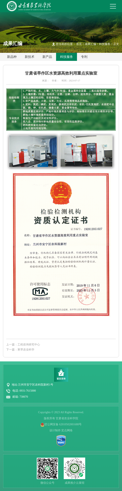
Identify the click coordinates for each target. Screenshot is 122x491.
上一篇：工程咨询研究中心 (23, 344)
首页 (79, 44)
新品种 (12, 56)
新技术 (29, 56)
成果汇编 (90, 44)
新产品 (47, 56)
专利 (84, 56)
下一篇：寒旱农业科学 (20, 349)
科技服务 (104, 44)
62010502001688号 (70, 424)
